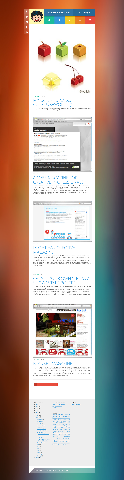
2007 (37, 457)
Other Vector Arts (58, 438)
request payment (64, 440)
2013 (37, 408)
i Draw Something (62, 424)
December (40, 419)
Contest (59, 418)
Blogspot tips (57, 416)
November (40, 421)
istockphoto (57, 429)
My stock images (61, 436)
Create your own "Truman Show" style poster (62, 280)
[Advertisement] (62, 31)
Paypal (54, 440)
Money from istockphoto (63, 434)
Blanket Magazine (52, 363)
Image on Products (57, 406)
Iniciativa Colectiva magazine (54, 249)
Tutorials (55, 407)
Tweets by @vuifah (76, 404)
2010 (37, 414)
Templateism (66, 470)
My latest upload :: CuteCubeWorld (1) (54, 102)
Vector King (67, 443)
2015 (37, 404)
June (38, 446)
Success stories (66, 441)
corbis (63, 418)
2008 (37, 418)
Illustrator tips (60, 426)
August (39, 427)
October (39, 423)
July (38, 444)
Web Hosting (55, 444)
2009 (37, 416)
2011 (37, 412)
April (38, 450)
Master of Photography (64, 431)
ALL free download (64, 414)
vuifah (37, 96)
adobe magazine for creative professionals (58, 179)
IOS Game (65, 427)
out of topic (67, 438)
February (39, 454)
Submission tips (57, 441)
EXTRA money (61, 419)
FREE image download (65, 421)
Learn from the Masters (59, 404)
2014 (37, 406)
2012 (37, 410)
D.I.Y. (66, 418)
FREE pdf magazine (58, 422)
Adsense (55, 414)
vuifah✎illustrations (59, 12)
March (39, 452)
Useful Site (60, 443)
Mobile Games (57, 433)
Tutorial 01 (55, 443)
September (40, 425)
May (38, 448)
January (39, 456)
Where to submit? (62, 444)
